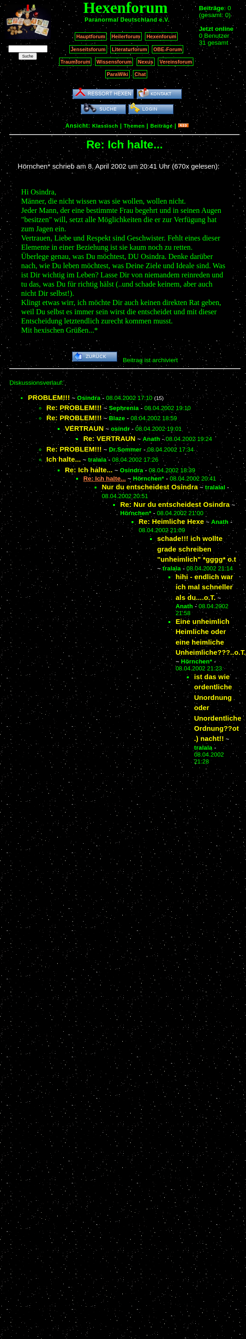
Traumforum (75, 62)
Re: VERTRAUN (109, 438)
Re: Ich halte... (89, 470)
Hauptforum (90, 36)
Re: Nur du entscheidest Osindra (174, 504)
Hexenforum (161, 36)
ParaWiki (117, 74)
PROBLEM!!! (49, 397)
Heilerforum (126, 36)
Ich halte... (63, 459)
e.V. (164, 20)
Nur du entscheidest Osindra (150, 487)
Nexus (145, 62)
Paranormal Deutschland (120, 20)
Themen (134, 126)
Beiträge (161, 126)
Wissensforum (114, 62)
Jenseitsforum (88, 49)
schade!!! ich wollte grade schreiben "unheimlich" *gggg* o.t (196, 548)
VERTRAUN (84, 428)
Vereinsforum (175, 62)
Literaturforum (129, 49)
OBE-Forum (167, 49)
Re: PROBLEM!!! (74, 407)
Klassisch (105, 126)
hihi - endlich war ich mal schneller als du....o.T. (204, 587)
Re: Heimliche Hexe (171, 521)
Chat (140, 74)
